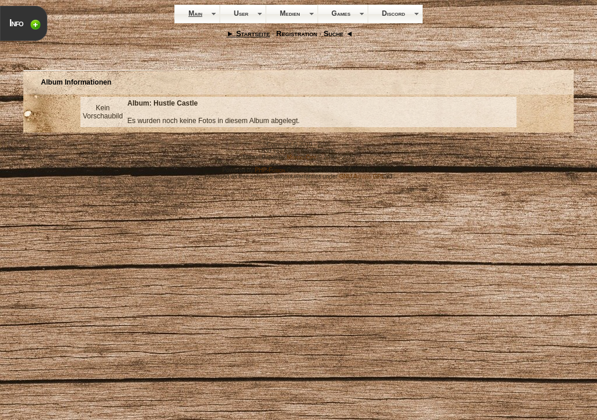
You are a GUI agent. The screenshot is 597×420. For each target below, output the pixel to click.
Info (16, 23)
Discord (393, 13)
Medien (290, 13)
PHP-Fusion (270, 170)
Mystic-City (301, 157)
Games (341, 13)
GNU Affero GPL (362, 176)
